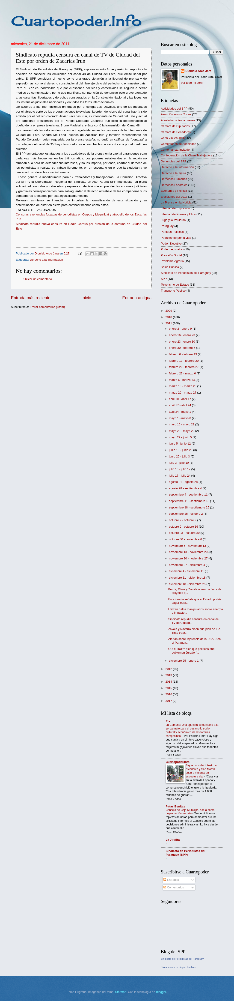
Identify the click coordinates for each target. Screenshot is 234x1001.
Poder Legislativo (172, 249)
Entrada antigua (136, 298)
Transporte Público (173, 290)
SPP (164, 279)
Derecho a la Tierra (173, 173)
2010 (169, 317)
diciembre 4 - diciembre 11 (187, 571)
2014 (169, 681)
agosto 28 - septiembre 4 (186, 488)
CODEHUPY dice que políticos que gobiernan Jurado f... (191, 650)
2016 (169, 694)
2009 (169, 310)
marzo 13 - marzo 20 (183, 386)
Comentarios (173, 887)
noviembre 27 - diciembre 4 (187, 565)
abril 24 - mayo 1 (180, 411)
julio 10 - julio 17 (180, 469)
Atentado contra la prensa (178, 120)
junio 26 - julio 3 (180, 456)
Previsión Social (171, 255)
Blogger (161, 992)
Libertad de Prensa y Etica (178, 214)
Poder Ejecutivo (171, 243)
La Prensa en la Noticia (176, 202)
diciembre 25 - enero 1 (184, 660)
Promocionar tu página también (178, 967)
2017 (169, 700)
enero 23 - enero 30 (182, 341)
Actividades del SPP (174, 108)
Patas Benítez (175, 806)
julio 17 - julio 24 (180, 475)
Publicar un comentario (37, 279)
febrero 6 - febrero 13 (183, 354)
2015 (169, 688)
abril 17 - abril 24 (180, 405)
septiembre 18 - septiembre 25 (189, 507)
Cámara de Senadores (176, 132)
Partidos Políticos (172, 231)
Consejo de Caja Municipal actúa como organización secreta (190, 811)
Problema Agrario (172, 261)
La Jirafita (173, 839)
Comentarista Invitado (175, 149)
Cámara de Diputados (175, 126)
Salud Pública (170, 267)
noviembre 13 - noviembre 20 (188, 552)
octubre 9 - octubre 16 (184, 526)
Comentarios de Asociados (178, 144)
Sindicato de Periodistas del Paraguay (186, 273)
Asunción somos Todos (176, 114)
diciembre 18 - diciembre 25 (187, 584)
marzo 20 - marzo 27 (183, 392)
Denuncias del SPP (174, 161)
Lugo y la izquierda (173, 220)
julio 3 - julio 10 (179, 462)
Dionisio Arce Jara (198, 71)
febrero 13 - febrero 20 (184, 360)
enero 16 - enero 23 (182, 335)
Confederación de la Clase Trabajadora (187, 155)
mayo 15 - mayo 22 (182, 424)
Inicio (86, 298)
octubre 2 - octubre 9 (183, 520)
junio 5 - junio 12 (180, 443)
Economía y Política (174, 190)
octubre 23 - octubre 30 (185, 533)
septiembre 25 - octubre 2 (186, 513)
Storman (120, 992)
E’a (168, 721)
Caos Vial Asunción (174, 138)
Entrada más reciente (30, 298)
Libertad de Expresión (175, 208)
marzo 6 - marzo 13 (182, 380)
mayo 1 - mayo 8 (180, 418)
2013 (169, 675)
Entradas (171, 879)
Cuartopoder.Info (76, 20)
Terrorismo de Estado (175, 284)
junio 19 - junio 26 (181, 450)
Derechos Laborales (174, 185)
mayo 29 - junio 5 (181, 437)
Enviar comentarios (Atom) (47, 307)
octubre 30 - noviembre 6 (186, 539)
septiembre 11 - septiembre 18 (189, 501)
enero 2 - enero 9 (181, 328)
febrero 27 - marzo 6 (183, 373)
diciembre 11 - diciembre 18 (187, 577)
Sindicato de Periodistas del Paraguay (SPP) (185, 852)
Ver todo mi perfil (192, 82)
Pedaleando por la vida (176, 237)
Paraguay (167, 226)
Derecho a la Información (46, 259)
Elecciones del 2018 (174, 196)
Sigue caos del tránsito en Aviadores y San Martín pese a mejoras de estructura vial (202, 771)
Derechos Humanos (174, 179)
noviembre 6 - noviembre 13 (188, 545)
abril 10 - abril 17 (180, 399)
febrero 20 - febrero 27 (184, 367)
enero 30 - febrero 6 (182, 348)
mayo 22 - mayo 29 (182, 431)
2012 (169, 669)
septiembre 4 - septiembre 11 (188, 494)
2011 (169, 323)
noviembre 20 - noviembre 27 (188, 558)
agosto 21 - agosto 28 (183, 482)
